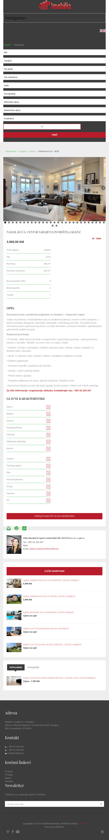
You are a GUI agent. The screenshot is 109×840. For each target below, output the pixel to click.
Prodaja (9, 774)
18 (70, 222)
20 (77, 222)
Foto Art (82, 823)
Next (103, 188)
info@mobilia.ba (14, 753)
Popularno (16, 667)
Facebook (13, 831)
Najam (23, 151)
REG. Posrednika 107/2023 (18, 728)
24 (92, 222)
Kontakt (9, 781)
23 (89, 222)
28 (53, 226)
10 (39, 222)
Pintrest (8, 831)
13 (51, 222)
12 (47, 222)
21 (81, 222)
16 (62, 222)
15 (58, 222)
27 (104, 222)
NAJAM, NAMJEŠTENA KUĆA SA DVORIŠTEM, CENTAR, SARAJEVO (51, 580)
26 (100, 222)
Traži (54, 134)
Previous (5, 188)
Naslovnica (11, 151)
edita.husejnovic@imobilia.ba (44, 548)
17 (66, 222)
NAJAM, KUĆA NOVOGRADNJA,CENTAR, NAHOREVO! (46, 628)
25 (96, 222)
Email (18, 831)
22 (85, 222)
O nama (9, 771)
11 (43, 222)
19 (73, 222)
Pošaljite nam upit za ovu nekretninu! (54, 516)
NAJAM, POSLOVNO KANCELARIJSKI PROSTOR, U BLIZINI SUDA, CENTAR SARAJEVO (59, 678)
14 (54, 222)
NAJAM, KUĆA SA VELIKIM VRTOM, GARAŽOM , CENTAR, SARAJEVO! (52, 644)
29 (56, 226)
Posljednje (33, 667)
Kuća (32, 151)
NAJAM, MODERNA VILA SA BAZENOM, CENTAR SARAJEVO (48, 612)
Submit (102, 804)
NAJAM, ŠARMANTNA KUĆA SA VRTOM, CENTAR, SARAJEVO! (49, 596)
